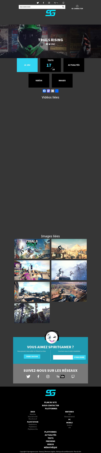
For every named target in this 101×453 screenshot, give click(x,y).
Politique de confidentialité (64, 451)
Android (69, 425)
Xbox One (33, 414)
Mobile (69, 422)
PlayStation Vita (33, 429)
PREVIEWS (50, 441)
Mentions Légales (50, 451)
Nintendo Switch (69, 417)
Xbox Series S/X (32, 417)
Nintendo (69, 412)
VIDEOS (50, 444)
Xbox (32, 412)
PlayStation (32, 422)
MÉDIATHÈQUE (50, 447)
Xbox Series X (33, 419)
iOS (69, 427)
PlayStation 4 (33, 424)
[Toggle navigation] (4, 21)
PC (69, 419)
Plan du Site (50, 402)
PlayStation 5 (33, 427)
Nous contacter (50, 405)
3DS (69, 414)
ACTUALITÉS (50, 435)
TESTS (50, 438)
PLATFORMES (50, 432)
